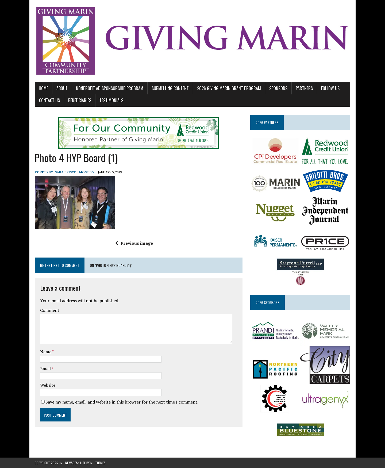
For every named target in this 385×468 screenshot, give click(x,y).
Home (43, 88)
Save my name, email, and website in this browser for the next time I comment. (121, 402)
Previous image (134, 243)
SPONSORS (278, 88)
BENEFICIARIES (79, 100)
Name (46, 352)
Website (47, 385)
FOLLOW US (330, 88)
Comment (49, 310)
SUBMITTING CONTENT (170, 88)
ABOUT (62, 88)
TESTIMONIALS (111, 100)
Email (46, 368)
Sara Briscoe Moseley (74, 172)
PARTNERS (304, 88)
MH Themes (98, 463)
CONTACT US (49, 100)
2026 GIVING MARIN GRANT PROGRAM (229, 88)
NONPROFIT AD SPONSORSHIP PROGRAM (109, 88)
